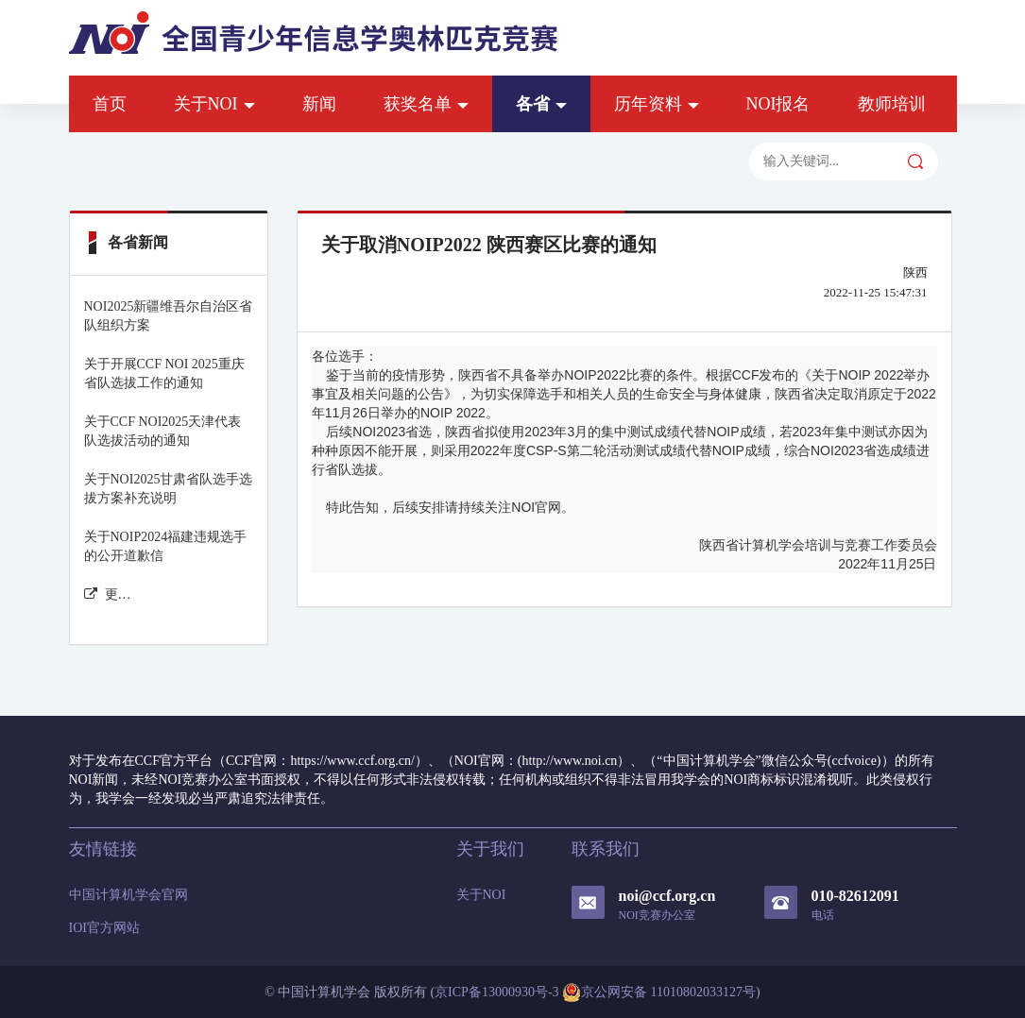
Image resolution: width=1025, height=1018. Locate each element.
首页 (110, 103)
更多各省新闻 (108, 594)
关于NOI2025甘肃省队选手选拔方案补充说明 (168, 488)
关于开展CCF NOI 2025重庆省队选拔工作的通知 (164, 373)
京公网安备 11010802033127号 (659, 992)
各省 (541, 103)
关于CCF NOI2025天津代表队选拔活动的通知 (163, 431)
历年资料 (656, 103)
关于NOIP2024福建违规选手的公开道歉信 (166, 546)
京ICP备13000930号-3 (496, 992)
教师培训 (892, 103)
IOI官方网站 (104, 928)
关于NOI (214, 103)
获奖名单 (426, 103)
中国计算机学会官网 (128, 895)
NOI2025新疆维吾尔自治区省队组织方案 (168, 315)
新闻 (319, 103)
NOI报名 (778, 103)
